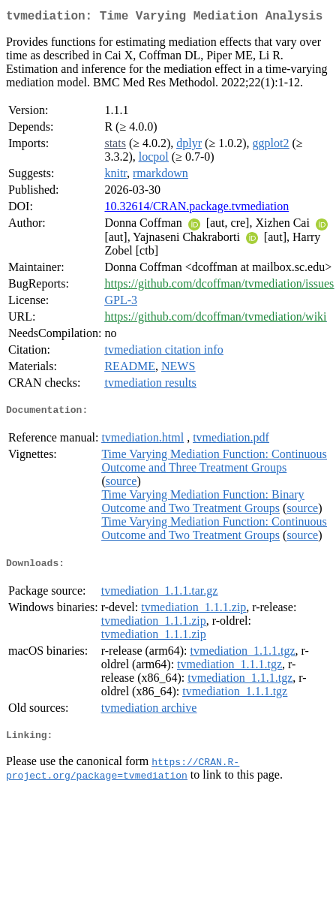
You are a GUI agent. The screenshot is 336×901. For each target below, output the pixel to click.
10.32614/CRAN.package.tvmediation (196, 209)
